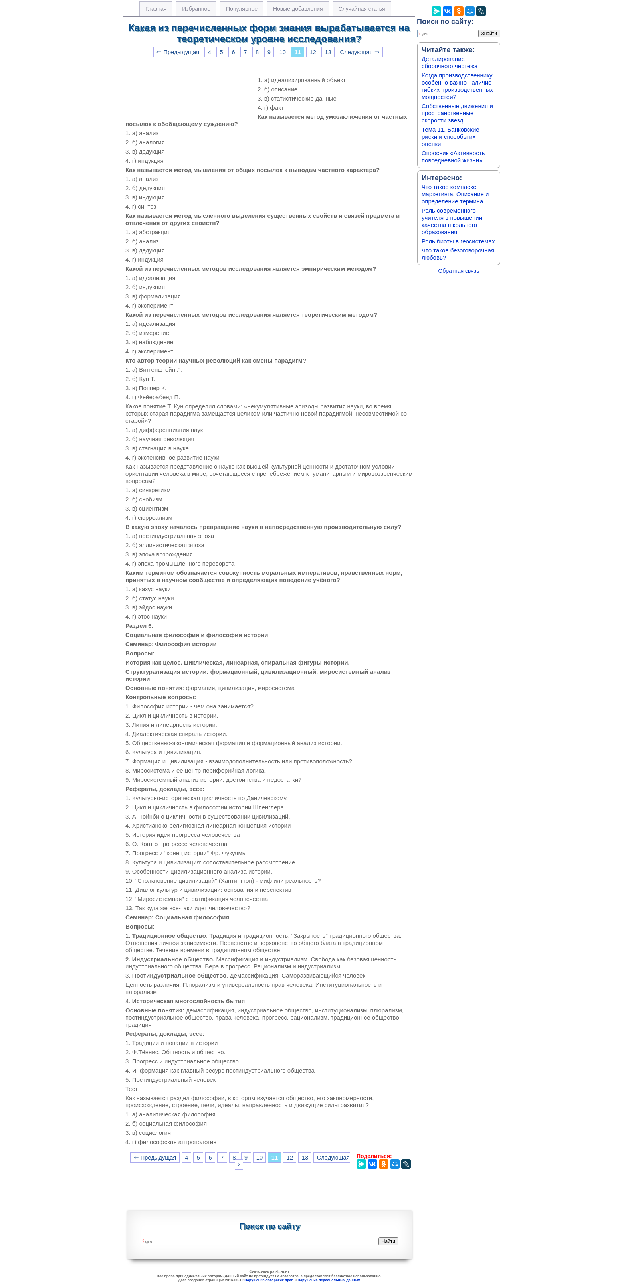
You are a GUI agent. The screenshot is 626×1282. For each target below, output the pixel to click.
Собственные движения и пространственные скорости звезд (457, 113)
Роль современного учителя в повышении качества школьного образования (452, 221)
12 (313, 52)
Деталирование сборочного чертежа (449, 62)
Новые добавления (298, 9)
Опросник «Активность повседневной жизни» (453, 157)
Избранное (196, 9)
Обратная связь (458, 271)
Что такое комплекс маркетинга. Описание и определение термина (455, 194)
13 (328, 52)
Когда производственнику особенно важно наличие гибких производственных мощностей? (457, 86)
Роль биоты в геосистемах (458, 241)
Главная (155, 9)
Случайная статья (362, 9)
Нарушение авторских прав (268, 1280)
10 (282, 52)
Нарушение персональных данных (329, 1280)
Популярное (242, 9)
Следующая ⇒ (360, 52)
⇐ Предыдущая (177, 52)
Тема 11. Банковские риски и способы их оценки (450, 136)
